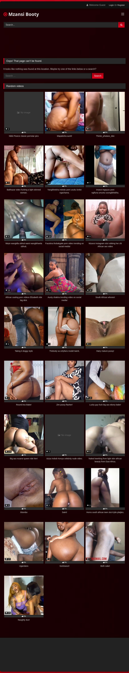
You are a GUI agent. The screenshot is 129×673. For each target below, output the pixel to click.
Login (111, 5)
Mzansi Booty (21, 14)
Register (121, 5)
